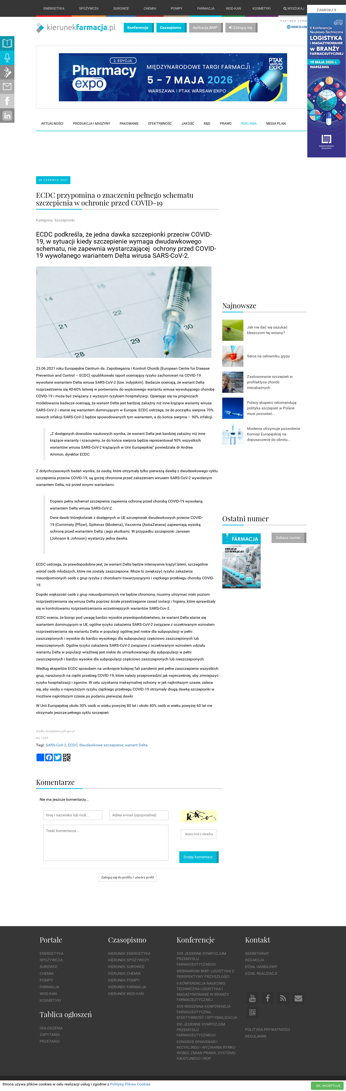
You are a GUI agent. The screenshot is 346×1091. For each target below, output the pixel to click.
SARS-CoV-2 (56, 745)
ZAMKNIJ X (326, 10)
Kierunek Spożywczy (128, 960)
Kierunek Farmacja (127, 987)
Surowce (121, 8)
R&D (207, 123)
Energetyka (53, 8)
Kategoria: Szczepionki (55, 220)
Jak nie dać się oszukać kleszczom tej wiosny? (267, 330)
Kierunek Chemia (124, 973)
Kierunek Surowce (126, 967)
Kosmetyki (262, 8)
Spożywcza (89, 8)
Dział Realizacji (261, 973)
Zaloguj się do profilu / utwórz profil (127, 877)
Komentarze (55, 782)
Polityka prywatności (267, 1029)
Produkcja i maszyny (91, 123)
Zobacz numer (288, 538)
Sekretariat (257, 953)
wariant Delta (136, 745)
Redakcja (254, 960)
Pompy (176, 8)
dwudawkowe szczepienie (101, 745)
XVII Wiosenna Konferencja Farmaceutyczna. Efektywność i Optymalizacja (207, 1012)
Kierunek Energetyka (129, 953)
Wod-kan (233, 8)
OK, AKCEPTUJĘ (328, 1086)
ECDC (73, 745)
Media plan (276, 123)
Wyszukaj (294, 8)
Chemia (150, 8)
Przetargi (50, 1041)
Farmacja (206, 8)
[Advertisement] (127, 149)
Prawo (226, 123)
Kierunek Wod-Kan (126, 993)
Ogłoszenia (51, 1028)
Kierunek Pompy (124, 980)
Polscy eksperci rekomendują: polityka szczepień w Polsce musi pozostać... (272, 408)
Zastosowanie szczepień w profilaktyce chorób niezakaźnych (270, 382)
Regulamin (255, 1036)
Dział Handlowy (261, 967)
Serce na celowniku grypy (268, 356)
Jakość (187, 123)
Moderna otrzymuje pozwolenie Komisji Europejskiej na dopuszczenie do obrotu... (273, 434)
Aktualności (52, 123)
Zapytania (50, 1035)
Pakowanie (129, 123)
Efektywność (160, 123)
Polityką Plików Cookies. (130, 1084)
